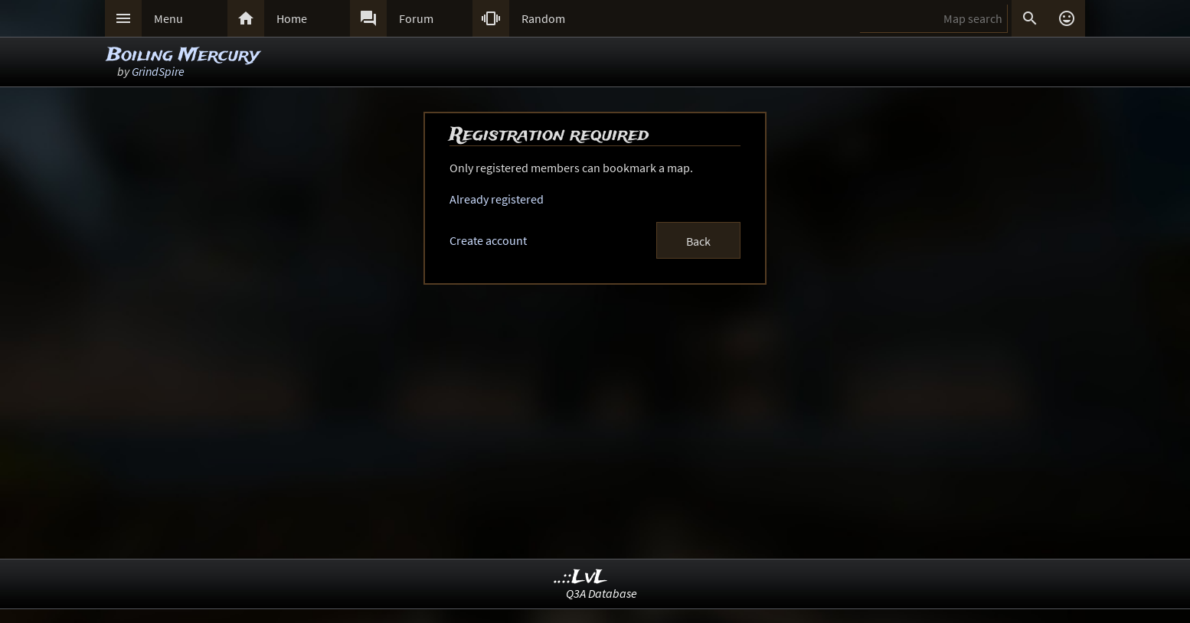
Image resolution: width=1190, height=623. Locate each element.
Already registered (497, 199)
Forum (416, 18)
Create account (488, 240)
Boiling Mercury (183, 55)
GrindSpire (158, 71)
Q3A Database (601, 593)
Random (543, 18)
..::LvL (580, 577)
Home (291, 18)
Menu (168, 18)
